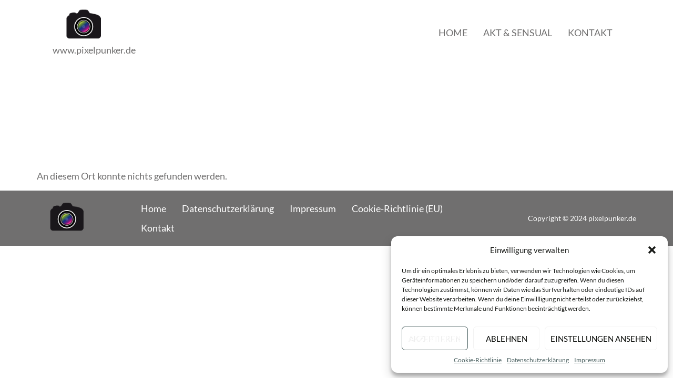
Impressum (589, 360)
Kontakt (590, 32)
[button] (652, 250)
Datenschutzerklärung (538, 360)
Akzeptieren (435, 338)
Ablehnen (506, 338)
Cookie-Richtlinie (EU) (397, 208)
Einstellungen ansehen (600, 338)
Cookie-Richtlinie (478, 360)
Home (453, 32)
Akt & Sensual (517, 32)
